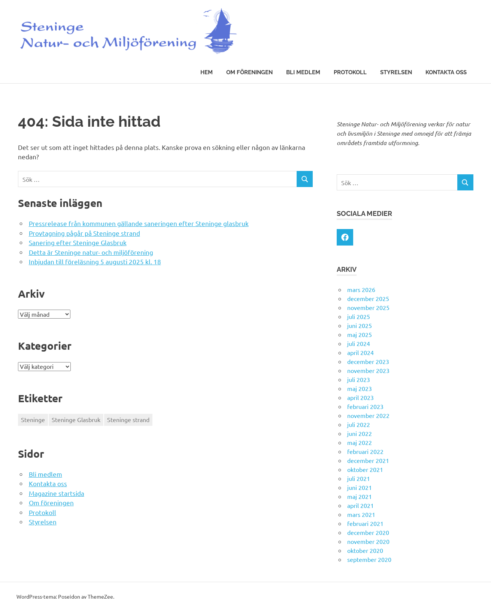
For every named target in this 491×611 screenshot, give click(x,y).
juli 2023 (358, 379)
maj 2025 (359, 334)
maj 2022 (359, 442)
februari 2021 (365, 523)
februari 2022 (365, 451)
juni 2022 (359, 433)
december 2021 (368, 460)
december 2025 (368, 298)
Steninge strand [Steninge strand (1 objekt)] (128, 419)
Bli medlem (303, 72)
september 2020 (369, 559)
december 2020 (368, 532)
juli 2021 (358, 478)
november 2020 (368, 541)
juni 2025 (359, 325)
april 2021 (360, 505)
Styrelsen (396, 72)
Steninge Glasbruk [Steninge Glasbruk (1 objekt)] (76, 419)
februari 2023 (365, 406)
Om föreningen (249, 72)
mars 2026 (361, 289)
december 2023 (368, 361)
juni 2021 (359, 487)
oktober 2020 (365, 550)
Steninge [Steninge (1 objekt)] (33, 419)
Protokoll (350, 72)
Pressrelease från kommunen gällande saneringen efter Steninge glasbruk (139, 223)
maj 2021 (359, 496)
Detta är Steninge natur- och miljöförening (91, 252)
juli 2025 (358, 316)
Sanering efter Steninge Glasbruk (78, 242)
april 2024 (360, 352)
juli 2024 (358, 343)
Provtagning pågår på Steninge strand (84, 233)
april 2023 (360, 397)
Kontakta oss (446, 72)
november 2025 (368, 307)
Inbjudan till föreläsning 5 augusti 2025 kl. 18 (95, 261)
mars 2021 (361, 514)
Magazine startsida (56, 493)
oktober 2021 (365, 469)
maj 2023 (359, 388)
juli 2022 (358, 424)
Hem (206, 72)
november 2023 (368, 370)
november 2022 (368, 415)
